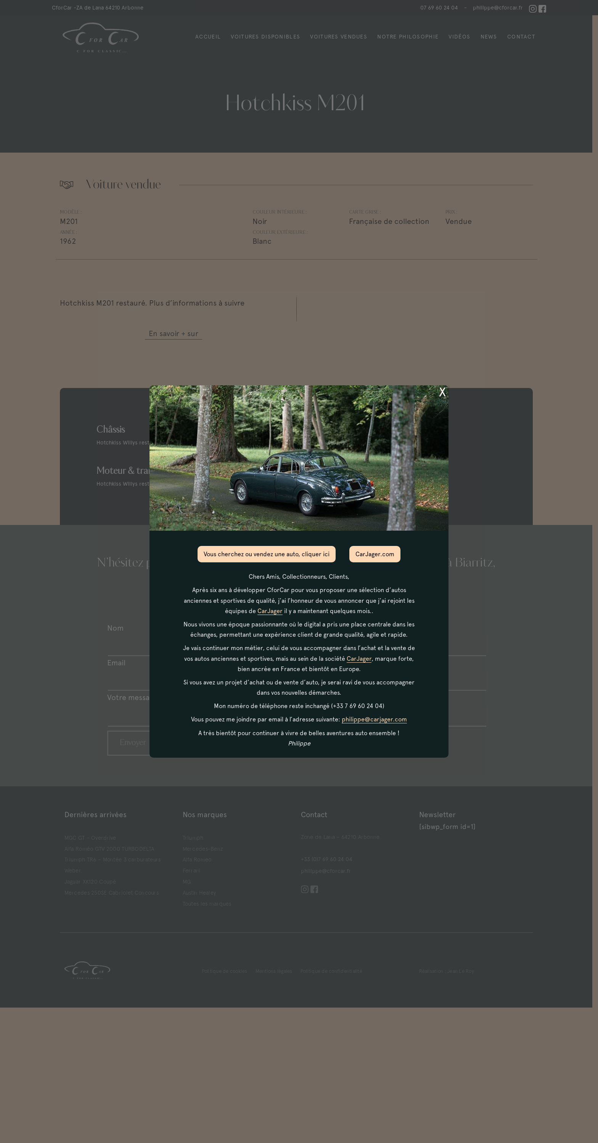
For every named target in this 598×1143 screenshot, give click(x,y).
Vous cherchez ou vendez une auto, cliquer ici (267, 554)
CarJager (270, 611)
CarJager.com (374, 554)
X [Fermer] (442, 392)
